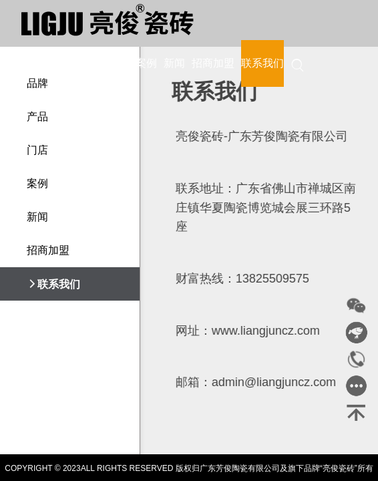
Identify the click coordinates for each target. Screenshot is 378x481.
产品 (90, 63)
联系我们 (262, 63)
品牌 (62, 63)
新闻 (174, 63)
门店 (118, 63)
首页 (34, 63)
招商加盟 (213, 63)
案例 (146, 63)
